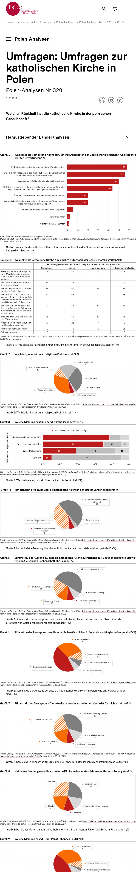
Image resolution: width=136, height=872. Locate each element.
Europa (47, 22)
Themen (10, 22)
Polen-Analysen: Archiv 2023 (95, 22)
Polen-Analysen (65, 22)
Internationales (29, 22)
